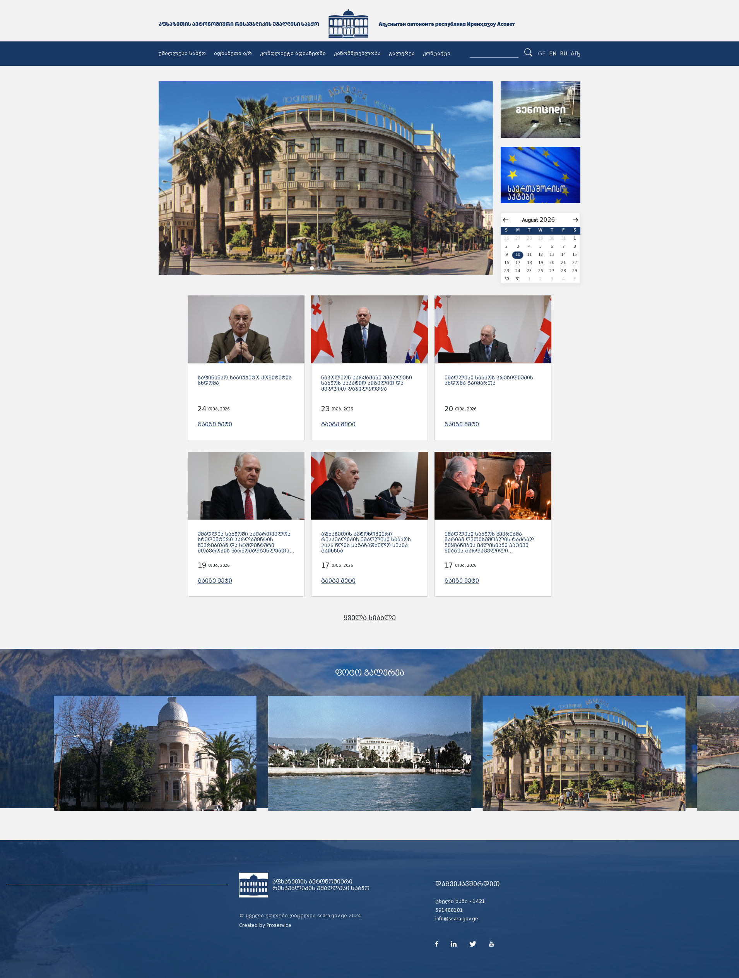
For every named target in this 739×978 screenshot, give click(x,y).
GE (542, 53)
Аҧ (575, 53)
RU (563, 53)
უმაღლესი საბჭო (182, 53)
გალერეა (402, 53)
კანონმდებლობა (357, 53)
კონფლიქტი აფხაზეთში (293, 53)
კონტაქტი (436, 53)
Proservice (279, 925)
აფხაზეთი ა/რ (233, 53)
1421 (479, 901)
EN (552, 53)
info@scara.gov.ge (456, 918)
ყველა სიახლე (370, 618)
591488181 (449, 910)
